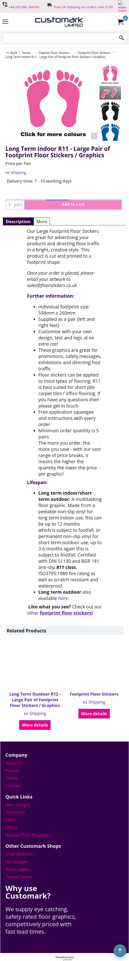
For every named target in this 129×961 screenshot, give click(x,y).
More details (35, 725)
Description (18, 221)
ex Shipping (15, 172)
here (63, 598)
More (41, 221)
